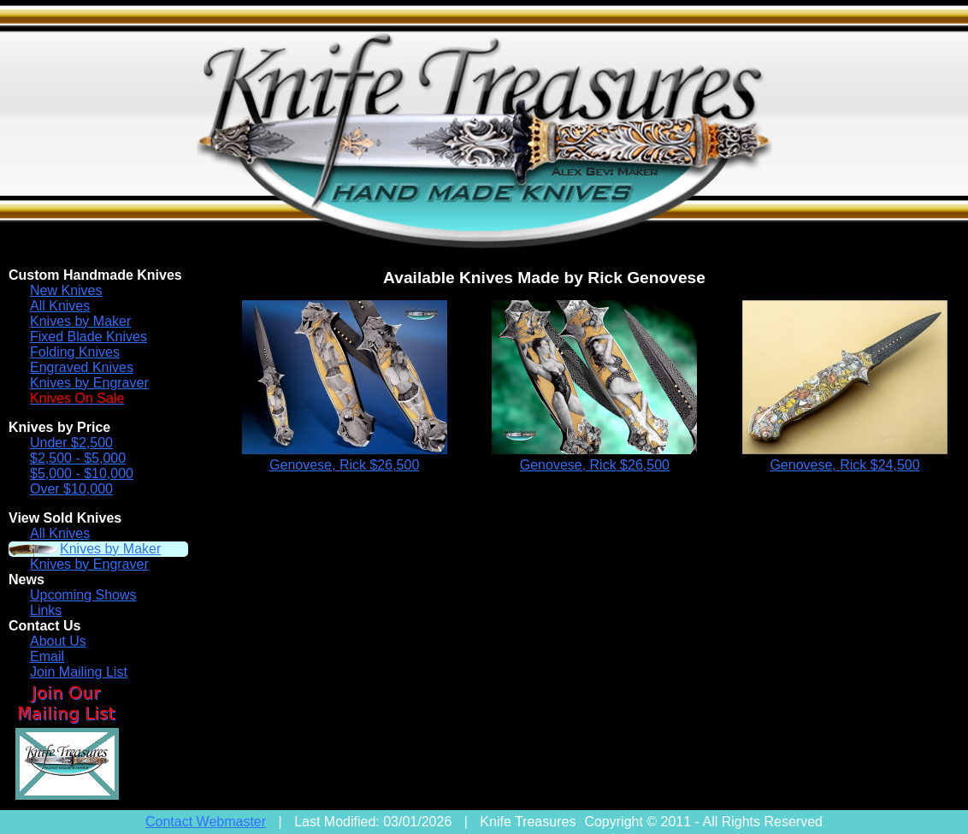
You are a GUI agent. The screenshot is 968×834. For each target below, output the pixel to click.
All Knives (60, 306)
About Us (58, 641)
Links (46, 610)
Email (47, 656)
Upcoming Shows (83, 595)
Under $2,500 (71, 442)
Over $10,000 (71, 489)
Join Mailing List (78, 672)
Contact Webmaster (205, 821)
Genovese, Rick (344, 465)
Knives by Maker (80, 321)
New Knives (66, 290)
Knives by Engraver (89, 383)
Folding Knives (75, 352)
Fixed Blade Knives (88, 336)
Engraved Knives (81, 367)
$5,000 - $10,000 (81, 473)
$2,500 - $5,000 (78, 458)
